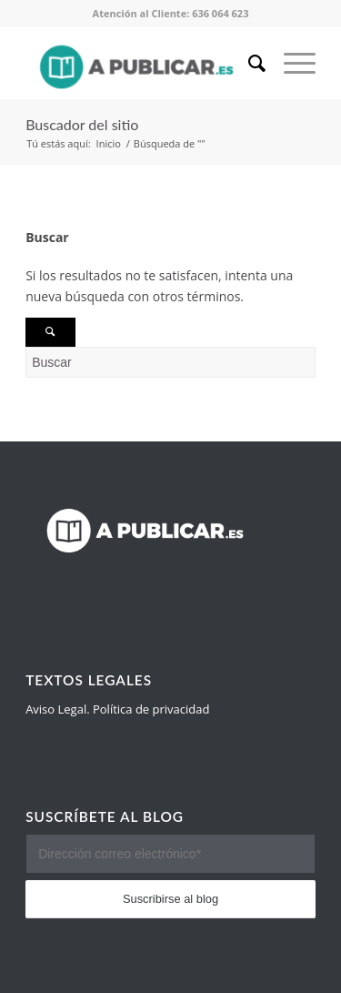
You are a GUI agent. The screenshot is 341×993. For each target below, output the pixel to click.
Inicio (108, 143)
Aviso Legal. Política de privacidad (117, 709)
